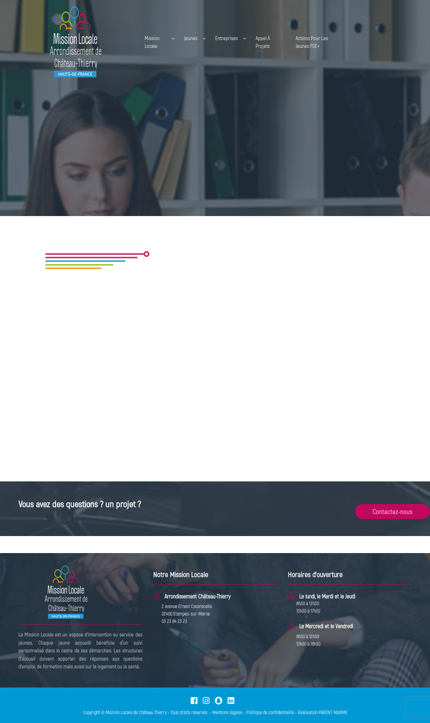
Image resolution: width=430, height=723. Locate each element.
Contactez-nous (393, 511)
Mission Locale (152, 42)
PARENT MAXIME (333, 712)
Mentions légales (227, 712)
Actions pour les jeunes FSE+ (312, 42)
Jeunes (190, 38)
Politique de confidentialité (270, 712)
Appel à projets (263, 42)
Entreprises (226, 38)
